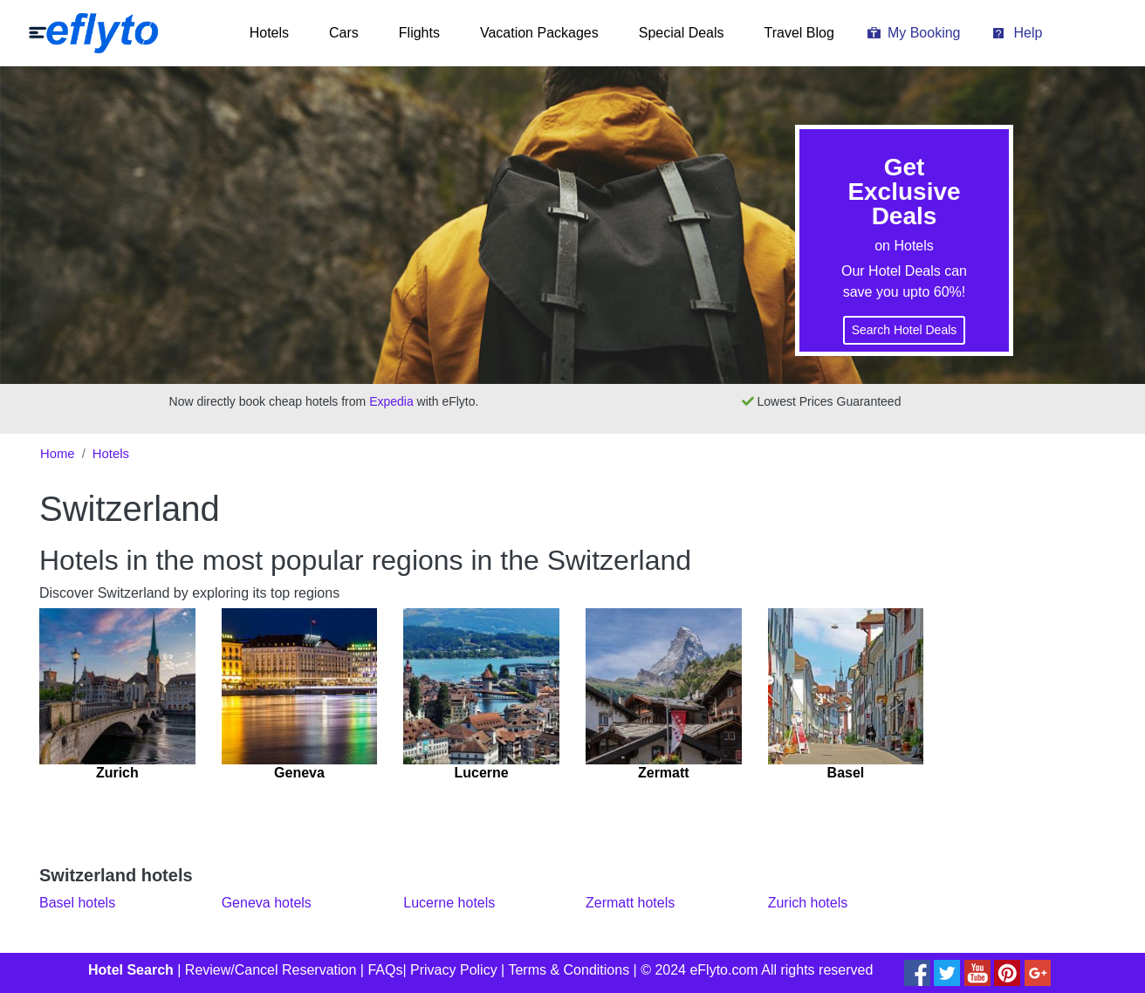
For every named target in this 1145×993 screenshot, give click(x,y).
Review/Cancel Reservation (271, 969)
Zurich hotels (808, 902)
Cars (344, 32)
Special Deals (681, 32)
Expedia (391, 401)
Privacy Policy (453, 969)
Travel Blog (799, 32)
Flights (419, 32)
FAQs (384, 969)
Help (1027, 32)
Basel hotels (77, 902)
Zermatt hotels (630, 902)
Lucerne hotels (449, 902)
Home (57, 454)
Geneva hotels (267, 902)
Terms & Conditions (568, 969)
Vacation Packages (539, 32)
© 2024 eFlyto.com (699, 969)
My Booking (924, 32)
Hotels (269, 32)
